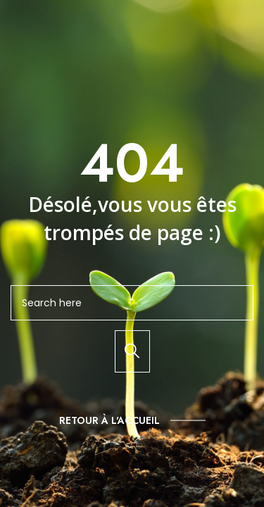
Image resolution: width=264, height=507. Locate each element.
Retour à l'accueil (109, 420)
